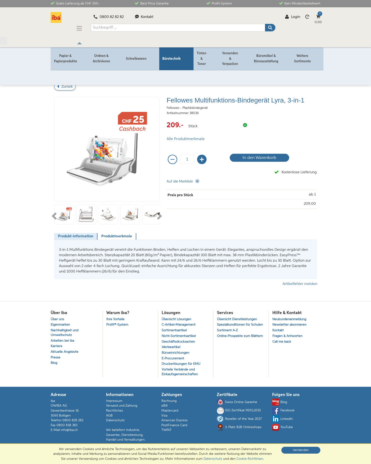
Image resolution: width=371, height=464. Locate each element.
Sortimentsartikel (175, 329)
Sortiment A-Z (228, 334)
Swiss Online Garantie (237, 404)
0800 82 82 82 (108, 17)
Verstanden (301, 450)
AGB (109, 417)
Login (292, 17)
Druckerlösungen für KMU (182, 365)
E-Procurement (174, 359)
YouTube (282, 429)
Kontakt (144, 17)
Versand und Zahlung (121, 407)
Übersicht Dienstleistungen (238, 317)
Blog (54, 364)
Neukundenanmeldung (290, 317)
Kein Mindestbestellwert (299, 3)
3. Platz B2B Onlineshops (239, 429)
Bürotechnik (73, 70)
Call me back (282, 341)
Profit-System (219, 3)
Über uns (58, 317)
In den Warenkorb (257, 155)
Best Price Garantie (151, 3)
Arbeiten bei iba (63, 340)
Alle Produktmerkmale (186, 136)
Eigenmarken (61, 323)
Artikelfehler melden (300, 281)
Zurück (67, 83)
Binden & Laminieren (101, 70)
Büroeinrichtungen (176, 353)
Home (55, 70)
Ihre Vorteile (115, 317)
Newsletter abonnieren (290, 323)
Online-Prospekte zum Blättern (234, 342)
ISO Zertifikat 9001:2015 (239, 412)
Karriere (57, 346)
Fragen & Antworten (288, 334)
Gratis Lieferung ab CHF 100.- (75, 3)
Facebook (283, 412)
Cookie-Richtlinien (249, 458)
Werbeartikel (171, 347)
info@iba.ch (69, 431)
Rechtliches (114, 412)
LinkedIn (282, 420)
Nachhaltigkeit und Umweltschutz (65, 331)
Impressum (114, 402)
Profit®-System (117, 323)
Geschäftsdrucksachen (179, 341)
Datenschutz (115, 422)
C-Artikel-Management (180, 323)
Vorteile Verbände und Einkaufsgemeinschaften (181, 373)
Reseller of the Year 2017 (239, 420)
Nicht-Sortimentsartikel (179, 334)
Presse (56, 358)
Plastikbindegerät (133, 70)
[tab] (75, 233)
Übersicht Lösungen (177, 317)
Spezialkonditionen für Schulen (234, 325)
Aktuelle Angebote (65, 352)
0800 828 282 (72, 422)
